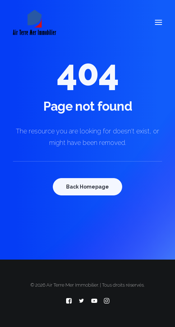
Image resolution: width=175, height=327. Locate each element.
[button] (158, 22)
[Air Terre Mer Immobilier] (34, 22)
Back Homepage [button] (87, 187)
